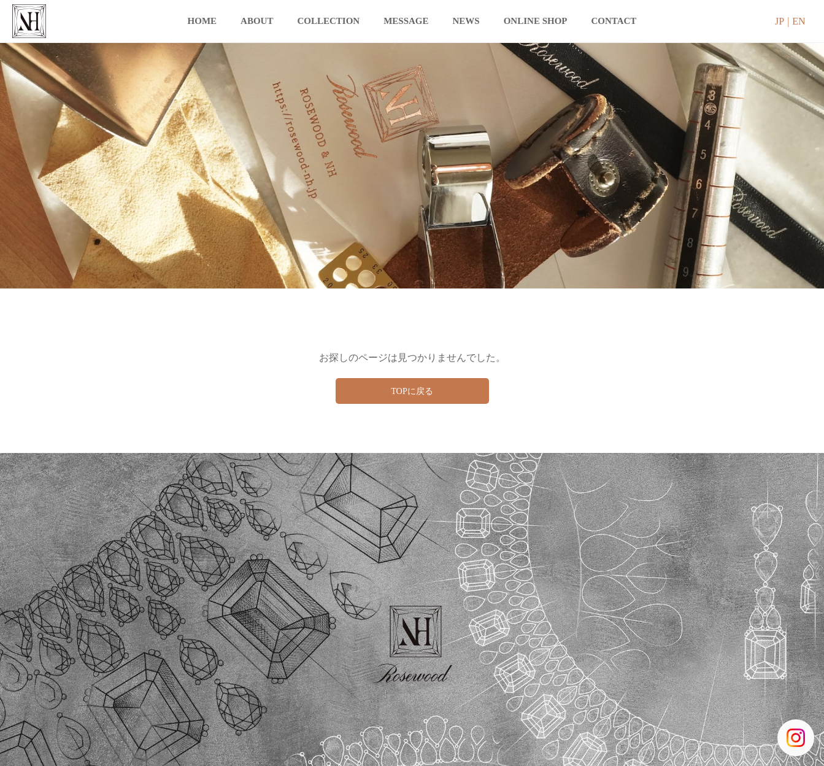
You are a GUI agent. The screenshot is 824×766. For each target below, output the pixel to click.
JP (779, 21)
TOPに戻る (412, 392)
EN (798, 21)
